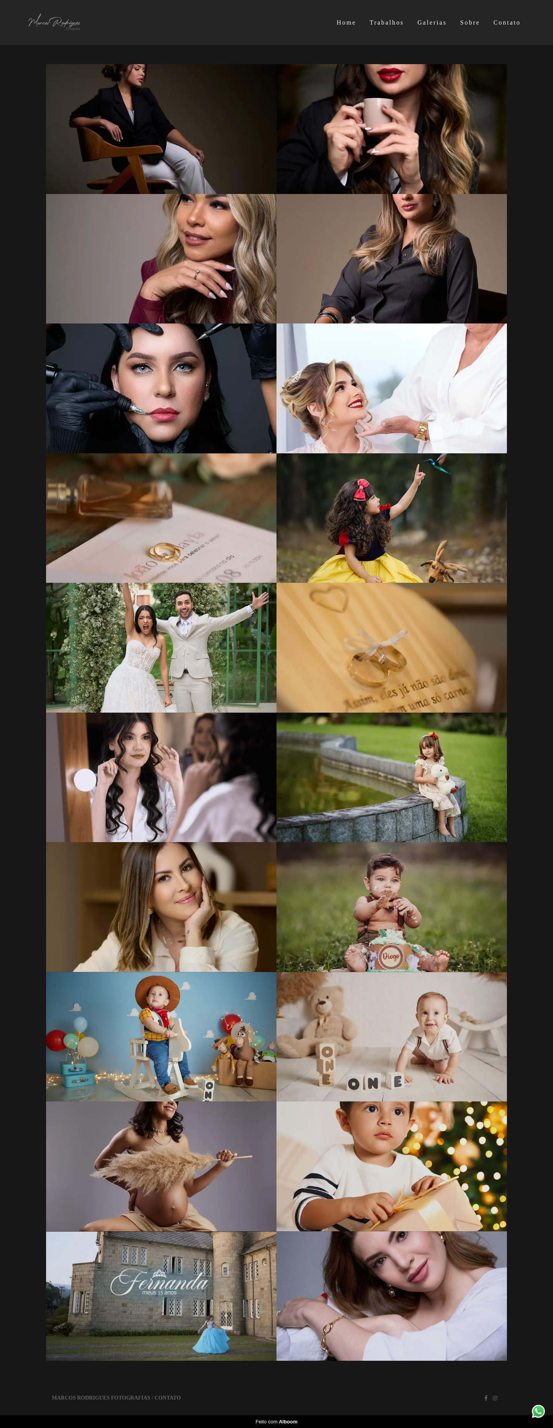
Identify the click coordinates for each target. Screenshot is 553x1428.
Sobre (470, 22)
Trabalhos (386, 22)
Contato (507, 22)
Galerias (432, 22)
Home (346, 22)
